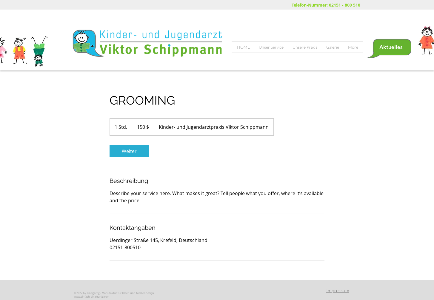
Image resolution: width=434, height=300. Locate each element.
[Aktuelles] (391, 47)
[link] (129, 151)
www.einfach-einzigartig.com (91, 297)
